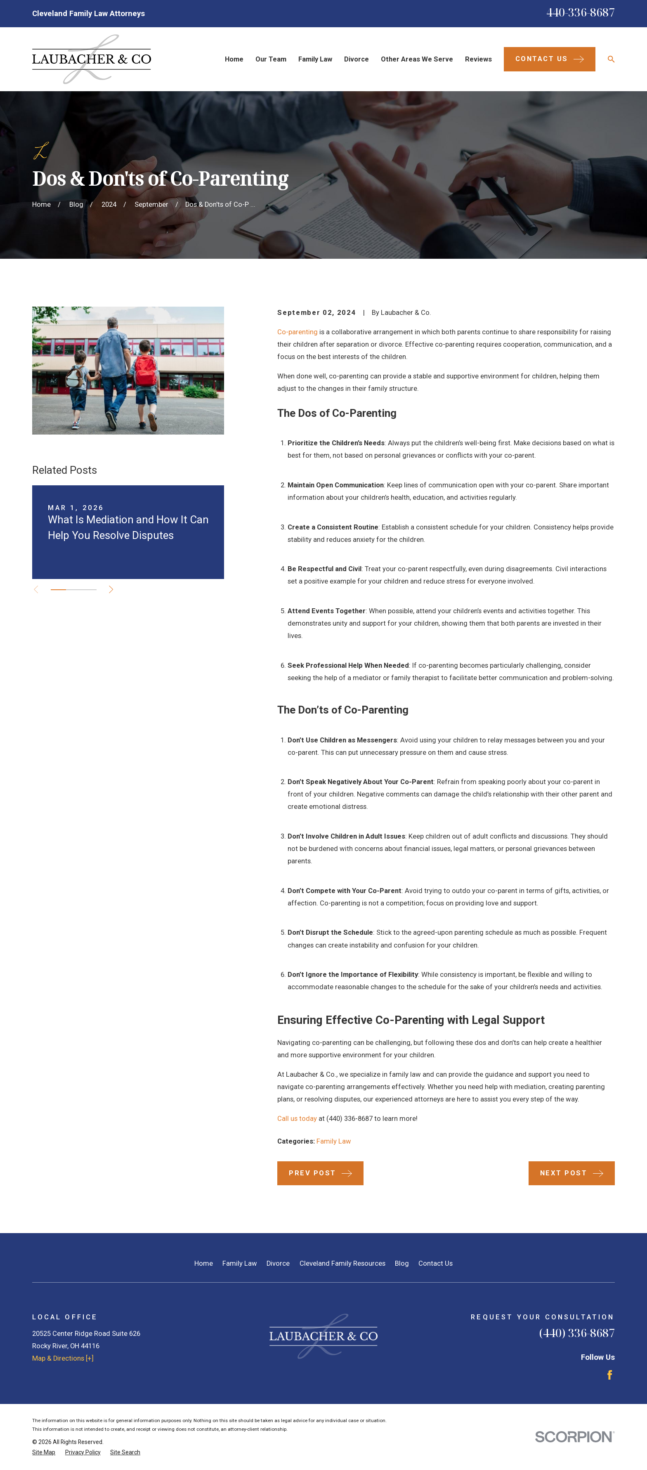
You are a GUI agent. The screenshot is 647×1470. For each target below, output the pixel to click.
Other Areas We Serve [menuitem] (417, 59)
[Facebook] (609, 1375)
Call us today (297, 1119)
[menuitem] (43, 1452)
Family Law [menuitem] (315, 59)
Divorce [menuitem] (356, 59)
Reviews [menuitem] (478, 59)
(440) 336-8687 (577, 1332)
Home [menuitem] (234, 59)
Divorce (278, 1263)
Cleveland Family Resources (342, 1263)
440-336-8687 (580, 12)
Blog (402, 1263)
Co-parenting (297, 332)
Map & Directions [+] (63, 1358)
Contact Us (435, 1263)
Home (203, 1263)
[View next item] (111, 589)
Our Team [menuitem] (270, 59)
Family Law (333, 1141)
